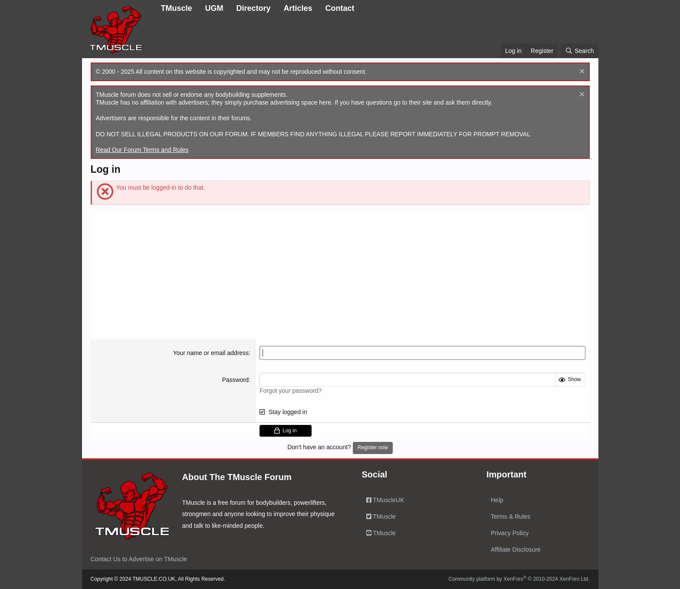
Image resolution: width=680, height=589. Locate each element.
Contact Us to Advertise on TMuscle (139, 559)
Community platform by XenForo (519, 579)
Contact (340, 8)
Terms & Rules (510, 516)
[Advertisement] (340, 274)
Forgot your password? (291, 390)
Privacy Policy (510, 533)
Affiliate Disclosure (516, 549)
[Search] (579, 50)
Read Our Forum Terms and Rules (142, 149)
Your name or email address (211, 352)
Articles (298, 8)
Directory (254, 8)
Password (235, 379)
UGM (214, 8)
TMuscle (176, 8)
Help (497, 500)
